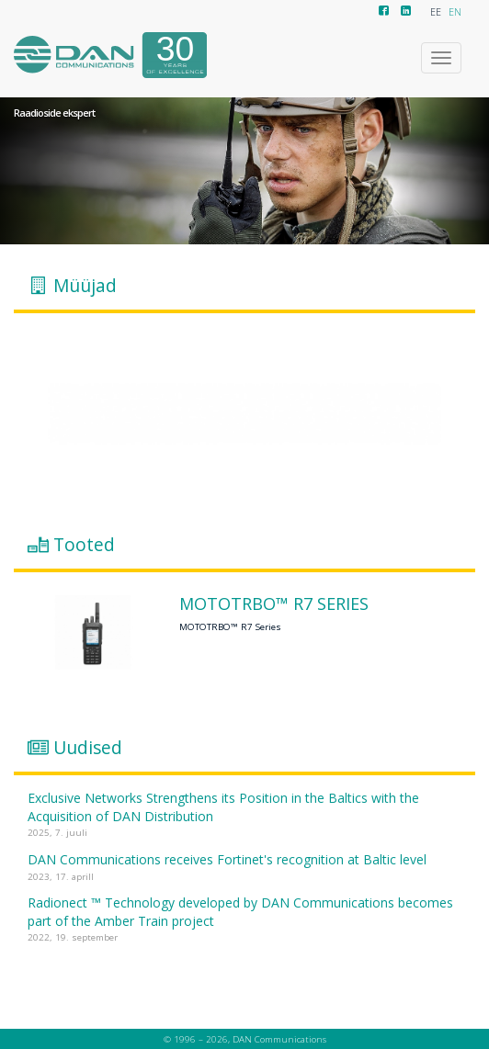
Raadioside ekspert (54, 113)
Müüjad (85, 286)
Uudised (87, 748)
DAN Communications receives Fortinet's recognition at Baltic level (227, 859)
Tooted (84, 545)
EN (455, 12)
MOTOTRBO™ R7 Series (274, 604)
